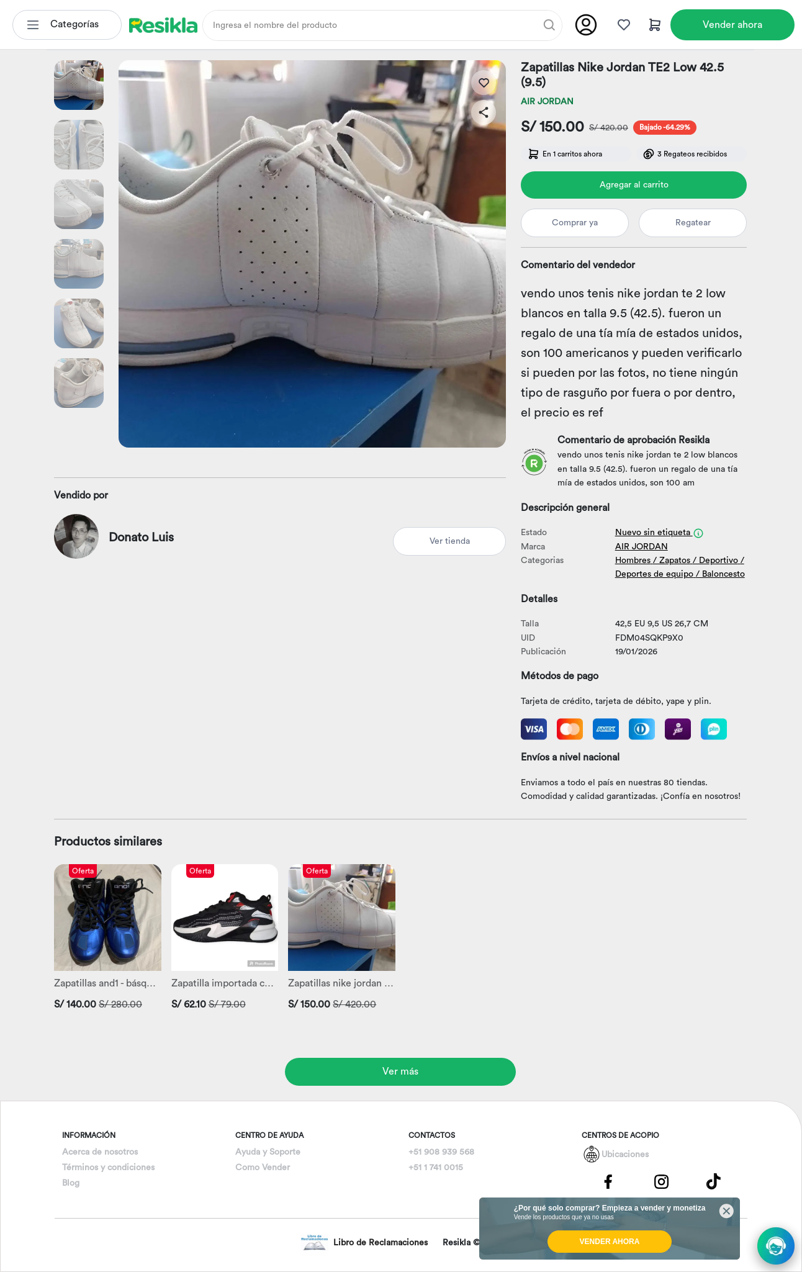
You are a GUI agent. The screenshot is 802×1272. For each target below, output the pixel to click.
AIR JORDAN (547, 101)
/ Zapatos (671, 560)
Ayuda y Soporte (267, 1152)
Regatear (693, 223)
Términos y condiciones (108, 1167)
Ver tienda (450, 541)
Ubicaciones (625, 1154)
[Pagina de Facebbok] (608, 1181)
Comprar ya (575, 223)
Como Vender (262, 1167)
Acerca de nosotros (100, 1152)
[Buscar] (549, 24)
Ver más (400, 1071)
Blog (70, 1183)
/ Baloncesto (720, 574)
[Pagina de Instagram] (661, 1181)
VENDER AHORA (610, 1241)
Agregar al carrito (634, 185)
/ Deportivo (715, 560)
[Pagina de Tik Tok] (714, 1181)
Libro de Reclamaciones (364, 1242)
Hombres (633, 560)
